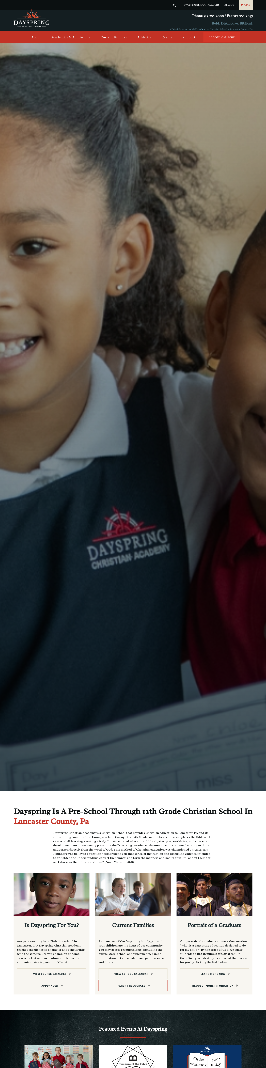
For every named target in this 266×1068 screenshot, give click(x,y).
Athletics (144, 40)
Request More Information (213, 989)
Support (188, 40)
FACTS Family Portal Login (201, 4)
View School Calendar (131, 977)
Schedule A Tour (222, 40)
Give (247, 4)
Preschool (200, 29)
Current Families (113, 40)
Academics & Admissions (70, 40)
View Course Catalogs (50, 977)
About (36, 40)
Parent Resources (131, 989)
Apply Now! (50, 989)
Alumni (229, 4)
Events (166, 40)
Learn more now (212, 977)
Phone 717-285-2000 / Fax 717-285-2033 (222, 16)
